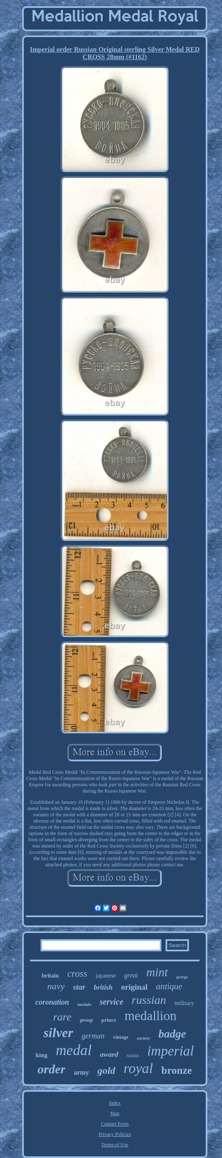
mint (157, 972)
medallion (150, 1015)
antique (169, 986)
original (134, 987)
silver (58, 1032)
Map (114, 1113)
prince (109, 1020)
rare (62, 1017)
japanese (106, 976)
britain (50, 976)
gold (106, 1070)
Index (114, 1103)
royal (138, 1068)
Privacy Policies (115, 1134)
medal (74, 1050)
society (143, 1037)
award (109, 1054)
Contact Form (114, 1124)
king (41, 1055)
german (93, 1036)
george (182, 977)
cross (77, 973)
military (184, 1003)
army (81, 1072)
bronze (176, 1070)
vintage (120, 1037)
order (52, 1069)
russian (149, 999)
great (131, 975)
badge (172, 1034)
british (103, 987)
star (79, 987)
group (86, 1020)
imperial (170, 1050)
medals (84, 1004)
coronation (52, 1002)
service (111, 1001)
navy (56, 986)
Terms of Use (114, 1145)
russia (133, 1055)
